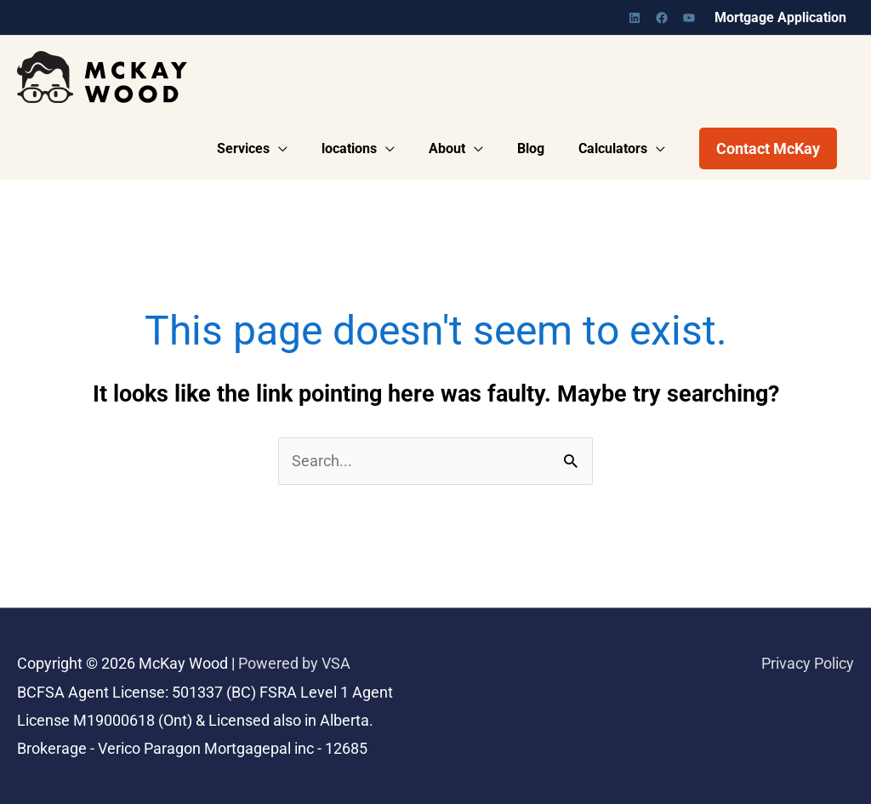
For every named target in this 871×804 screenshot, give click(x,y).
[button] (768, 149)
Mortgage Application (780, 17)
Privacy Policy (807, 664)
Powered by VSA (294, 664)
